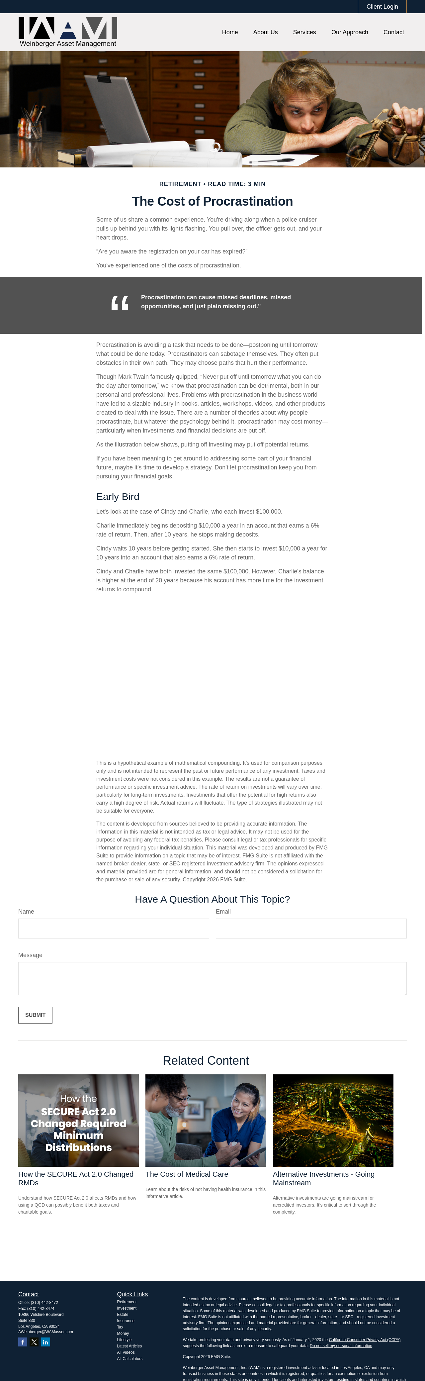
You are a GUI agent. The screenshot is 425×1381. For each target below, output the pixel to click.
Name (26, 911)
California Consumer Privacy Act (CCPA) (365, 1339)
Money (123, 1333)
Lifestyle (124, 1339)
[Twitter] (34, 1341)
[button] (230, 32)
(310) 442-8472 (44, 1302)
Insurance (126, 1321)
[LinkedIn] (45, 1341)
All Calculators (130, 1358)
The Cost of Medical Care (186, 1174)
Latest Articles (129, 1346)
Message (30, 955)
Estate (122, 1314)
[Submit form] (35, 1015)
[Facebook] (22, 1341)
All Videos (126, 1352)
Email (223, 911)
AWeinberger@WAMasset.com (45, 1332)
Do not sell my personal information (341, 1345)
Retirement (127, 1302)
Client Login (382, 6)
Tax (120, 1327)
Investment (127, 1308)
